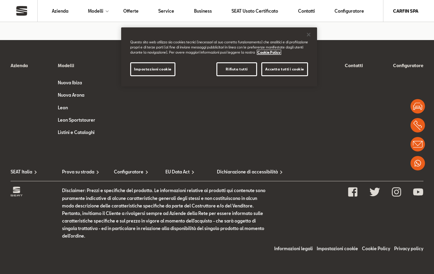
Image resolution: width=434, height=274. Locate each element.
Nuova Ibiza (70, 82)
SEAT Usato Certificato (254, 11)
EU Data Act (177, 171)
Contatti (306, 11)
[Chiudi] (308, 34)
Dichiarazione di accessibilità (243, 171)
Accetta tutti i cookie (284, 69)
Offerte (131, 11)
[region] (219, 56)
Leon (63, 107)
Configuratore (349, 11)
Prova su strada (78, 171)
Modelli (95, 11)
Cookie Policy (376, 248)
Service (166, 11)
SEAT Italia (21, 171)
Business (203, 11)
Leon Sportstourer (76, 120)
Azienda (60, 11)
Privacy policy (408, 248)
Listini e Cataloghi (76, 132)
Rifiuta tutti (236, 69)
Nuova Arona (71, 95)
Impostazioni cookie (337, 248)
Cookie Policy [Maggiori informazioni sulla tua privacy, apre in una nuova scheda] (269, 52)
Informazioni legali (293, 248)
